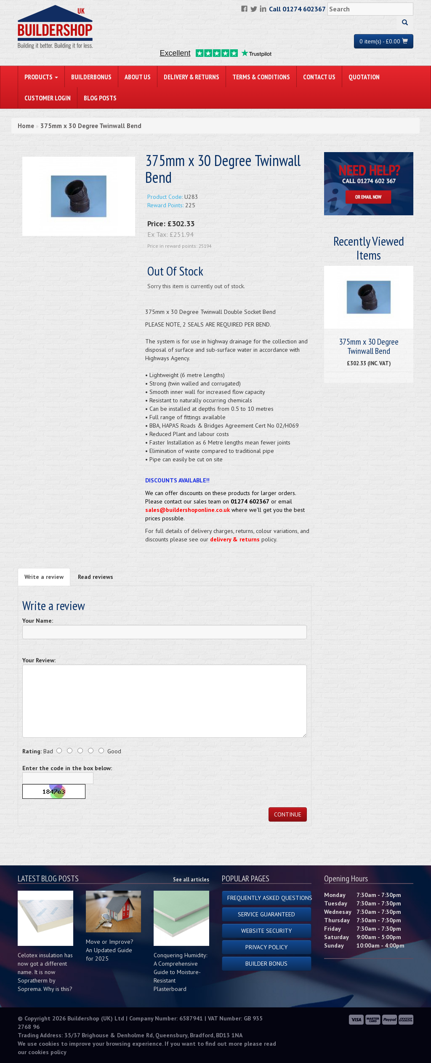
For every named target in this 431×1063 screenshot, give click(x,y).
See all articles (191, 879)
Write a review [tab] (44, 577)
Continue (287, 814)
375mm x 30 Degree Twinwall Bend (90, 126)
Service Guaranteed (266, 914)
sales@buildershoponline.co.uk (187, 510)
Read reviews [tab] (95, 577)
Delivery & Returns (191, 76)
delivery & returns (235, 539)
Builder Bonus (266, 963)
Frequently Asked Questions (269, 898)
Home (26, 126)
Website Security (266, 930)
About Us (138, 76)
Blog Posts (100, 98)
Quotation (364, 76)
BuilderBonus (91, 76)
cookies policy (47, 1052)
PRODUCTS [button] (41, 76)
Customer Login (47, 98)
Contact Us (319, 76)
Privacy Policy (266, 947)
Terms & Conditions (261, 76)
